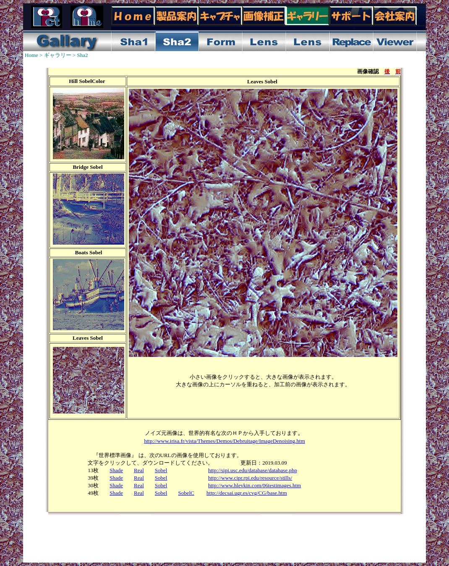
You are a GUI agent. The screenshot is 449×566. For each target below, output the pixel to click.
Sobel (161, 470)
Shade (116, 470)
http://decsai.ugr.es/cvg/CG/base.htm (246, 493)
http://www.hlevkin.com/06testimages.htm (254, 485)
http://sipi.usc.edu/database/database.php (252, 470)
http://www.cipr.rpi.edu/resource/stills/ (250, 478)
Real (139, 470)
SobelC (186, 493)
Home (31, 55)
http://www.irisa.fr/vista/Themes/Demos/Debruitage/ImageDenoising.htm (224, 441)
